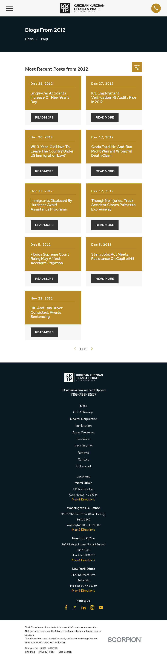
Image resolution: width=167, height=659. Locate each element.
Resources (83, 439)
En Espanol (83, 466)
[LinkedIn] (83, 607)
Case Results (83, 446)
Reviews (83, 453)
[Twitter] (75, 607)
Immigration (83, 426)
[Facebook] (66, 607)
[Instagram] (92, 607)
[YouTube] (101, 607)
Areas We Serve (83, 432)
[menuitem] (30, 652)
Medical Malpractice (83, 419)
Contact (83, 459)
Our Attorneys (83, 412)
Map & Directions (83, 499)
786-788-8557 (83, 394)
